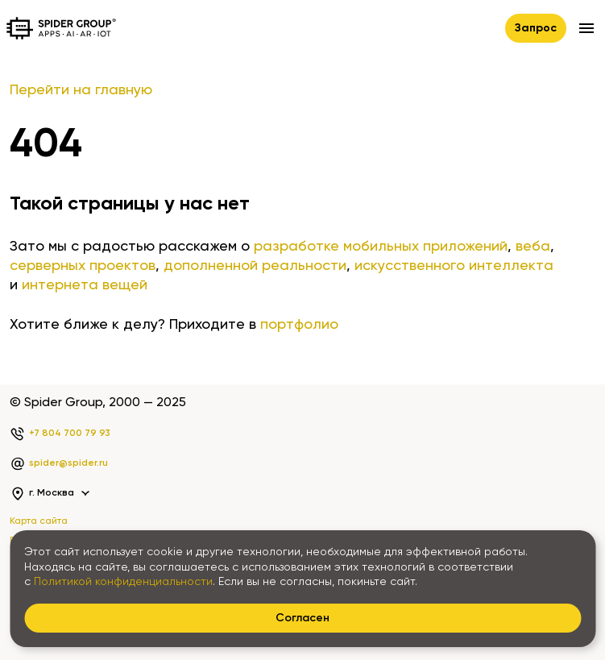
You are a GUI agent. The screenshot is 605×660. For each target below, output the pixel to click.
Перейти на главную (81, 90)
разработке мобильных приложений (381, 246)
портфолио (299, 325)
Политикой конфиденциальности (123, 581)
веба (533, 246)
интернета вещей (84, 285)
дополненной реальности (255, 266)
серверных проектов (82, 266)
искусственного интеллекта (453, 266)
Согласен (302, 618)
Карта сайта (39, 521)
